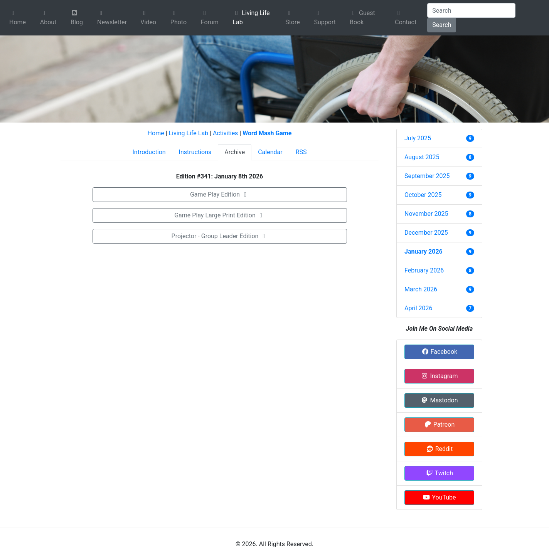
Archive (234, 152)
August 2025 (421, 157)
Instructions (195, 152)
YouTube (439, 497)
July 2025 (417, 138)
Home (17, 18)
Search (441, 25)
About (48, 18)
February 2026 (424, 270)
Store (292, 18)
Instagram (439, 376)
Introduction (148, 152)
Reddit (439, 448)
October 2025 (422, 194)
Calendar (270, 152)
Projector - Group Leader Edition (220, 236)
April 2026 (418, 308)
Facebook (439, 351)
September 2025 (427, 176)
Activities (225, 133)
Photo (178, 18)
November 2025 (426, 213)
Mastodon (439, 400)
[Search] (471, 10)
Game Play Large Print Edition (219, 215)
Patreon (439, 424)
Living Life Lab (250, 17)
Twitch (439, 473)
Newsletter (112, 18)
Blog (77, 18)
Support (325, 18)
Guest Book (362, 17)
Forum (210, 18)
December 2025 (426, 232)
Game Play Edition (219, 194)
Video (148, 18)
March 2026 (420, 289)
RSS (301, 152)
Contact (405, 18)
